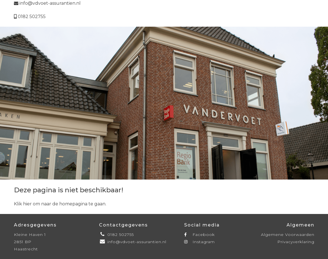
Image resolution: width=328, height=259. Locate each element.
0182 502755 (30, 16)
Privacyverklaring (295, 241)
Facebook (199, 234)
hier (27, 203)
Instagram (199, 241)
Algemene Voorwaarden (287, 234)
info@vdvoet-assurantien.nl (47, 3)
